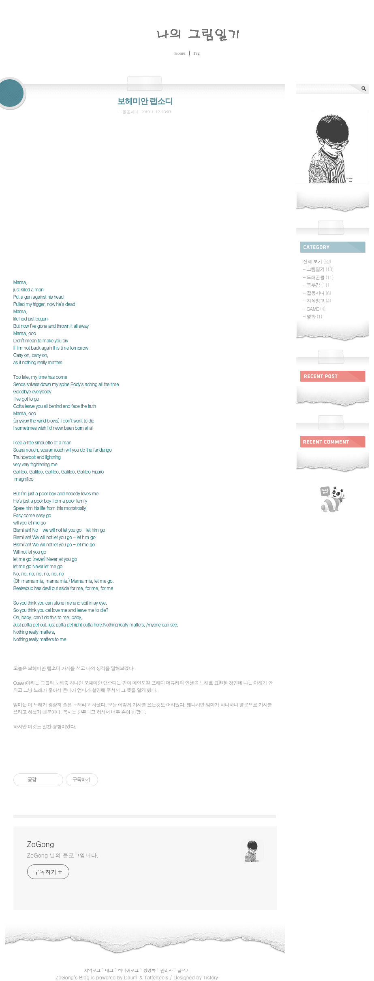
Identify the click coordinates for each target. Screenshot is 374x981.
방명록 (149, 970)
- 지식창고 (317, 300)
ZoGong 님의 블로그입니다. (63, 855)
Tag (196, 53)
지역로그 (92, 970)
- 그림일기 (318, 268)
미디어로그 (128, 970)
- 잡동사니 (129, 111)
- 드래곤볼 (318, 277)
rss (333, 499)
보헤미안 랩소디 (145, 101)
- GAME (314, 308)
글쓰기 (183, 970)
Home (179, 53)
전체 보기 (317, 261)
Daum (130, 977)
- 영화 (312, 316)
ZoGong (187, 33)
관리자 (166, 970)
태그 (109, 970)
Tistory (210, 977)
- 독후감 (316, 284)
